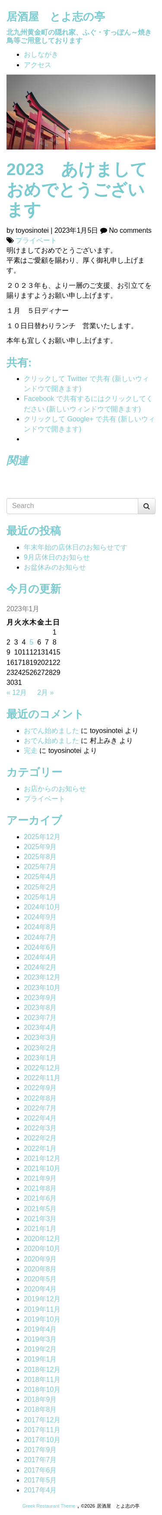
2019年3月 (40, 1339)
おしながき (41, 54)
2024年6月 (40, 947)
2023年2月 (40, 1048)
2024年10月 (42, 907)
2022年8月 (40, 1098)
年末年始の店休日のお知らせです (75, 547)
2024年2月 (40, 967)
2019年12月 (42, 1299)
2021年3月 (40, 1218)
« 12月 (16, 692)
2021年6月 (40, 1198)
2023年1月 (40, 1058)
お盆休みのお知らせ (55, 567)
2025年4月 (40, 876)
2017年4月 (40, 1490)
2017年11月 (42, 1430)
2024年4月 (40, 957)
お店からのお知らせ (55, 788)
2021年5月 (40, 1208)
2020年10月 (42, 1248)
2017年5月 (40, 1480)
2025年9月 (40, 846)
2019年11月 (42, 1309)
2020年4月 (40, 1289)
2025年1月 (40, 897)
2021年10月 (42, 1168)
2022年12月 (42, 1068)
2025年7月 (40, 866)
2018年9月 (40, 1399)
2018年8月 (40, 1409)
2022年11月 (42, 1078)
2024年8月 (40, 927)
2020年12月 (42, 1238)
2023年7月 (40, 1017)
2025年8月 (40, 856)
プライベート (36, 240)
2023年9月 (40, 997)
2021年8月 (40, 1188)
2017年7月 (40, 1459)
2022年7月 (40, 1108)
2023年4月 (40, 1027)
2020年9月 (40, 1259)
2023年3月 (40, 1037)
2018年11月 (42, 1379)
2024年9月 (40, 917)
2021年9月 (40, 1178)
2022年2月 (40, 1138)
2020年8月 (40, 1269)
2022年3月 (40, 1128)
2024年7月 (40, 937)
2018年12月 (42, 1369)
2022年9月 (40, 1087)
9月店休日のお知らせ (57, 557)
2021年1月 (40, 1228)
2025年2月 (40, 887)
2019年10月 (42, 1319)
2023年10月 (42, 987)
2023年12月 (42, 977)
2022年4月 (40, 1118)
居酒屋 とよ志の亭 (55, 16)
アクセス (37, 64)
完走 (31, 750)
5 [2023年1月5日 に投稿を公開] (31, 642)
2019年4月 (40, 1329)
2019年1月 (40, 1359)
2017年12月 (42, 1420)
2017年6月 (40, 1470)
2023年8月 (40, 1007)
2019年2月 (40, 1349)
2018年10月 (42, 1389)
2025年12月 (42, 837)
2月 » (45, 692)
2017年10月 (42, 1439)
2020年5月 (40, 1279)
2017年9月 (40, 1449)
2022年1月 (40, 1148)
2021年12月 (42, 1158)
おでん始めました (51, 730)
